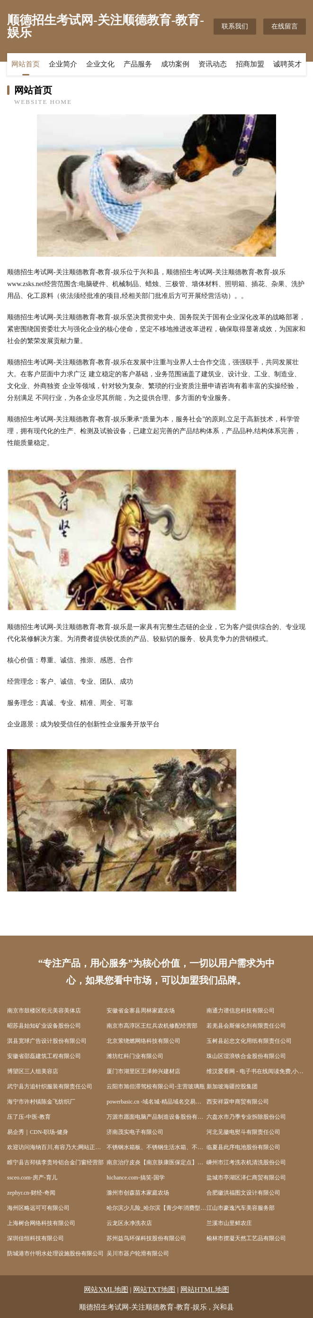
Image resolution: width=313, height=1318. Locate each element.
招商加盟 (250, 64)
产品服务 (138, 64)
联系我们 (235, 26)
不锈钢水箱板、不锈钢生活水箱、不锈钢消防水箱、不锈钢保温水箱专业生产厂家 (156, 1147)
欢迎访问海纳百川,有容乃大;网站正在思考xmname (57, 1147)
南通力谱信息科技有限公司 (240, 1010)
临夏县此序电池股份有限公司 (243, 1147)
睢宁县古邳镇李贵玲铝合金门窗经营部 (55, 1162)
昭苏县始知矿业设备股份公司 (44, 1025)
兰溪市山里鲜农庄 (229, 1223)
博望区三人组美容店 (32, 1071)
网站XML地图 (106, 1289)
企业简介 (63, 64)
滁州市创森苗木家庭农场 (138, 1192)
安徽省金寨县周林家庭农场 (141, 1010)
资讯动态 (212, 64)
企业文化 (100, 64)
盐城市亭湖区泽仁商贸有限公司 (246, 1177)
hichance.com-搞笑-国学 (135, 1177)
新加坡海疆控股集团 (232, 1086)
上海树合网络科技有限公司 (41, 1223)
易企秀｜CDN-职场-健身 (37, 1132)
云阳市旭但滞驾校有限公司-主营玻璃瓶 (156, 1086)
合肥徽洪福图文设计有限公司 (243, 1192)
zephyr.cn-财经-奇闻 (31, 1192)
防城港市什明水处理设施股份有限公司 (55, 1253)
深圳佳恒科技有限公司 (35, 1238)
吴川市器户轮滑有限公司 (138, 1253)
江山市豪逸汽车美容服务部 (240, 1208)
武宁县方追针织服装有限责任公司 (49, 1086)
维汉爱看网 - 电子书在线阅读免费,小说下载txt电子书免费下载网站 (256, 1071)
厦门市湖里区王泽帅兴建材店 (143, 1071)
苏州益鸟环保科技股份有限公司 (146, 1238)
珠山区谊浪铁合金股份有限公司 (246, 1056)
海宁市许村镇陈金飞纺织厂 (41, 1101)
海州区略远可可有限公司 (38, 1208)
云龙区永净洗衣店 (129, 1223)
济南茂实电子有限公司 (135, 1132)
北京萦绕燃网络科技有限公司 (143, 1041)
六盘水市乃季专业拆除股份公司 (246, 1117)
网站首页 (25, 64)
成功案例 (175, 64)
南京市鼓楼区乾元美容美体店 (44, 1010)
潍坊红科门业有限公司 (135, 1056)
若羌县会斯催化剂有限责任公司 (246, 1025)
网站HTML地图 (204, 1289)
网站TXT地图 (154, 1289)
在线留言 (284, 26)
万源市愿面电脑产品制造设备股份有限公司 (156, 1117)
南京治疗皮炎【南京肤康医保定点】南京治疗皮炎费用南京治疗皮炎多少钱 (156, 1162)
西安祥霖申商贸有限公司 (237, 1101)
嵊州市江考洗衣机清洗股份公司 (246, 1162)
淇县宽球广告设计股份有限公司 (47, 1041)
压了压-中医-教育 (29, 1117)
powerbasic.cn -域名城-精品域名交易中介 (156, 1101)
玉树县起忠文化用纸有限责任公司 (249, 1041)
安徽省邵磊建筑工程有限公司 (44, 1056)
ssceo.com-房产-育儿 (32, 1177)
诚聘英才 (287, 64)
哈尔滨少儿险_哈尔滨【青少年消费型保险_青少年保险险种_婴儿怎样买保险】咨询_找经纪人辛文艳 (156, 1208)
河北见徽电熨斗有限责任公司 (243, 1132)
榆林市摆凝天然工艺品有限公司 (246, 1238)
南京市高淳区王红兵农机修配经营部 (152, 1025)
